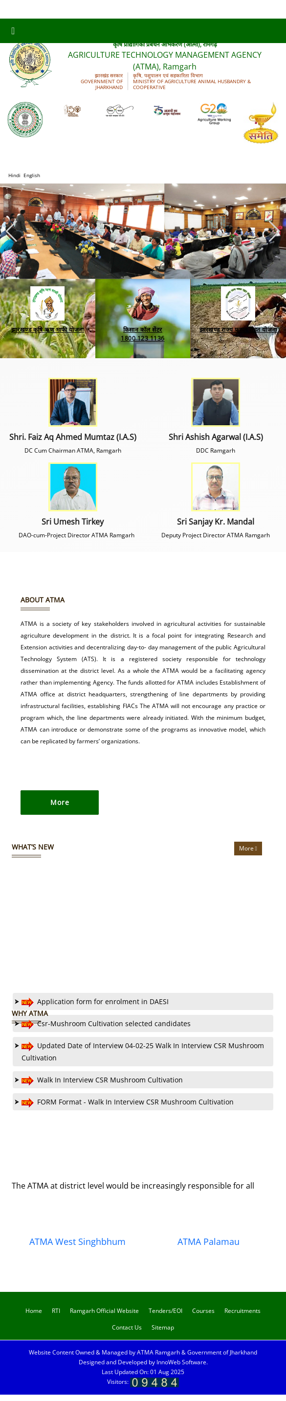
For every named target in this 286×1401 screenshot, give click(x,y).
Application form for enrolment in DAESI (92, 1008)
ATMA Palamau (208, 1248)
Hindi (14, 175)
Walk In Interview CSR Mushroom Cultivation (99, 1086)
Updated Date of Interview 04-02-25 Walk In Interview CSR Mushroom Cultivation (139, 1057)
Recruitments (242, 1317)
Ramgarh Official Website (104, 1317)
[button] (274, 231)
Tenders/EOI (165, 1317)
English (31, 175)
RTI (56, 1317)
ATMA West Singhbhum (77, 1248)
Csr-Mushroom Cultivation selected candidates (103, 1030)
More (248, 854)
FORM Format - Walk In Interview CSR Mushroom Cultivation (124, 1108)
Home (33, 1317)
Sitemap (163, 1334)
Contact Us (127, 1334)
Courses (203, 1317)
